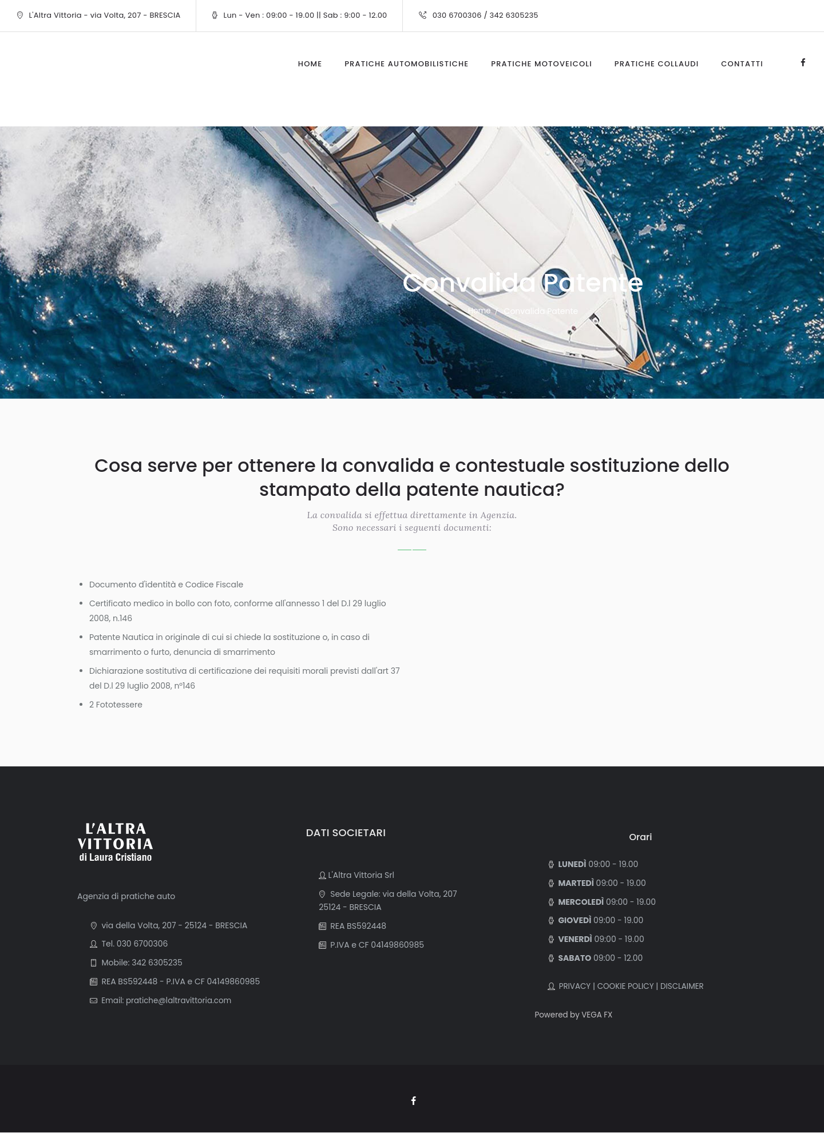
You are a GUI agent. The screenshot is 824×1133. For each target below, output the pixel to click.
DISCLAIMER (687, 986)
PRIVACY (573, 986)
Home (480, 311)
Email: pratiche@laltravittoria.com (167, 1001)
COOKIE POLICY (628, 986)
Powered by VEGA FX (575, 1014)
